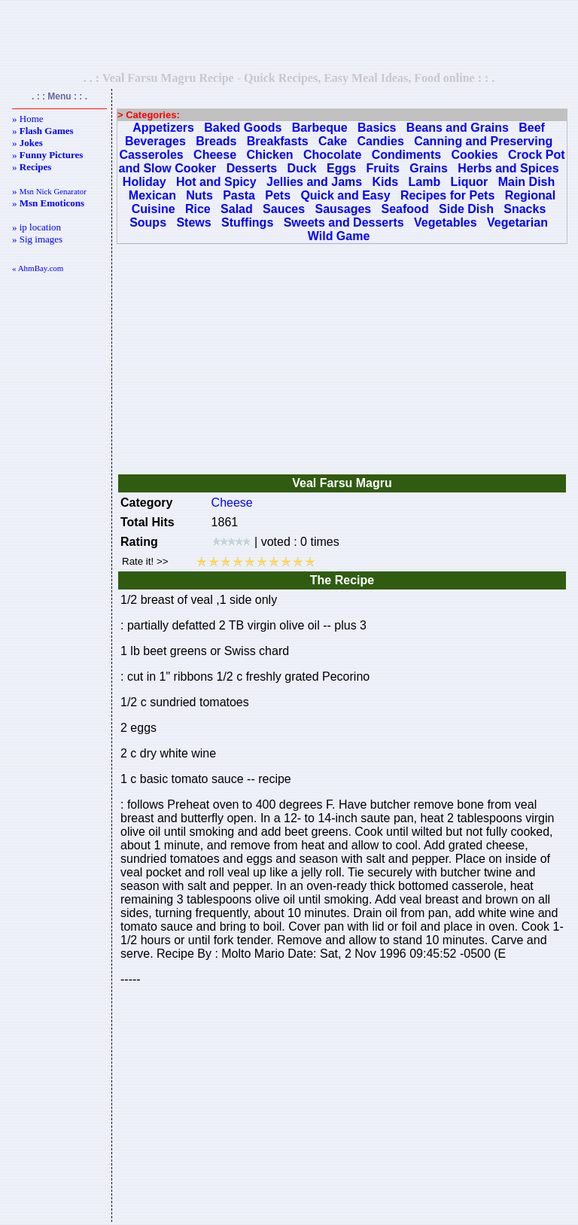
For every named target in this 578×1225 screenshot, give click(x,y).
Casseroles (151, 154)
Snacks (524, 209)
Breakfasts (278, 141)
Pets (278, 195)
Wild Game (339, 236)
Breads (216, 141)
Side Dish (466, 209)
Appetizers (163, 127)
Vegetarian (517, 222)
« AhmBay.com (37, 268)
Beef (532, 127)
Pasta (239, 195)
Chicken (269, 154)
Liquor (469, 181)
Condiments (406, 154)
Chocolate (332, 154)
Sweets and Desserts (344, 222)
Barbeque (320, 127)
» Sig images (37, 239)
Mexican (152, 195)
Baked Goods (242, 127)
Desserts (252, 168)
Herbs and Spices (508, 168)
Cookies (474, 154)
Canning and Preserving (483, 141)
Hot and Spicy (216, 181)
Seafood (405, 209)
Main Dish (526, 181)
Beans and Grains (457, 127)
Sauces (284, 209)
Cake (332, 141)
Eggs (341, 168)
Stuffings (247, 222)
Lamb (425, 181)
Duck (302, 168)
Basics (377, 127)
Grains (428, 168)
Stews (193, 222)
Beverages (155, 141)
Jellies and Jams (314, 181)
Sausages (343, 209)
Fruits (383, 168)
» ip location (36, 227)
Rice (198, 209)
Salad (237, 209)
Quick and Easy (345, 195)
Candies (380, 141)
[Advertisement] (289, 35)
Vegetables (445, 222)
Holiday (144, 181)
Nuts (199, 195)
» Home (28, 118)
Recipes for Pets (447, 195)
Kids (386, 181)
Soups (147, 222)
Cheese (214, 154)
